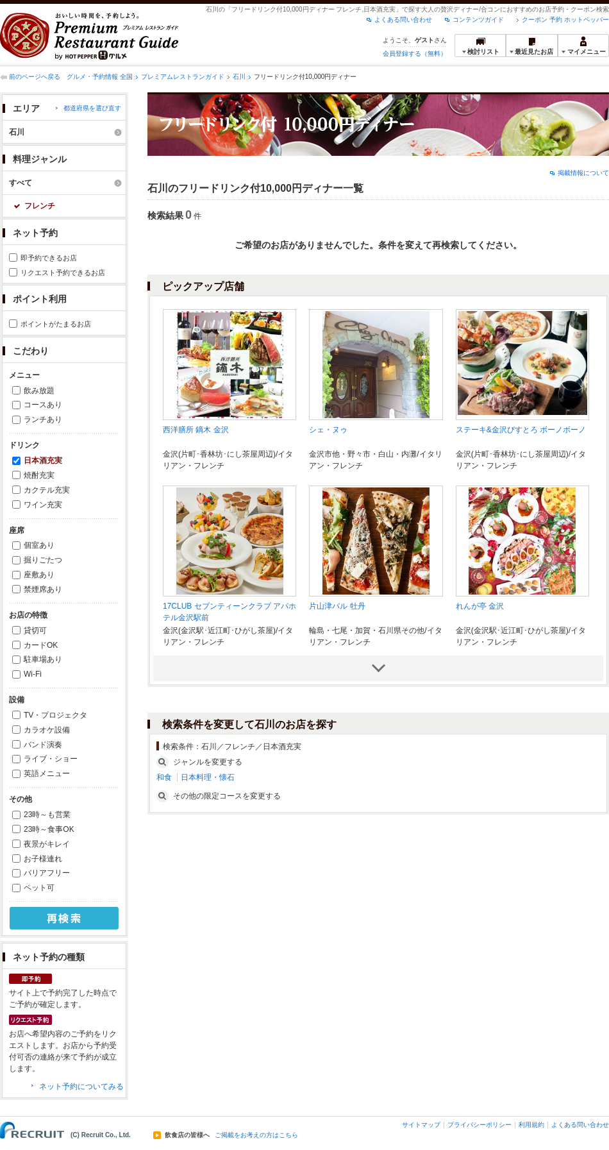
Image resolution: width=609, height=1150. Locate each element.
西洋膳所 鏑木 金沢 (196, 429)
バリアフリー (47, 872)
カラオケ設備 (47, 729)
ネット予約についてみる (81, 1086)
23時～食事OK (49, 829)
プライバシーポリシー (479, 1124)
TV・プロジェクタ (55, 715)
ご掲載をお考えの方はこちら (256, 1135)
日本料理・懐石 (208, 777)
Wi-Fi (33, 674)
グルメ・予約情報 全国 (100, 76)
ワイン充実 (43, 504)
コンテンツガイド (478, 19)
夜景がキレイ (47, 844)
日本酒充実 (43, 460)
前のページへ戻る (34, 76)
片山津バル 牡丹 (337, 606)
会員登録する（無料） (415, 53)
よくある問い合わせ (403, 19)
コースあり (43, 404)
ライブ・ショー (51, 758)
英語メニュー (47, 773)
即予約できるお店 (49, 258)
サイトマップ (421, 1124)
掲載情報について (583, 172)
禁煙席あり (43, 589)
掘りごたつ (43, 559)
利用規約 (531, 1124)
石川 (239, 76)
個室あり (39, 545)
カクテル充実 (47, 490)
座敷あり (39, 574)
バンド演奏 (43, 744)
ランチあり (43, 419)
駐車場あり (43, 659)
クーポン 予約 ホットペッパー (565, 19)
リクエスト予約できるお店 (63, 272)
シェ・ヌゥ (328, 429)
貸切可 (35, 630)
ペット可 (39, 887)
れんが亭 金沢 (480, 606)
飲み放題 (39, 390)
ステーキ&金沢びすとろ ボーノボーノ (521, 429)
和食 (164, 777)
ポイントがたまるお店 (56, 324)
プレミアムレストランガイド (182, 76)
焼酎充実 (39, 475)
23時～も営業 (47, 814)
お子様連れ (43, 858)
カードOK (41, 645)
